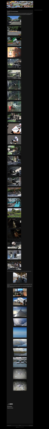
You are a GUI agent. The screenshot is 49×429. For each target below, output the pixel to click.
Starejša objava (31, 425)
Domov (20, 425)
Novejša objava (9, 425)
